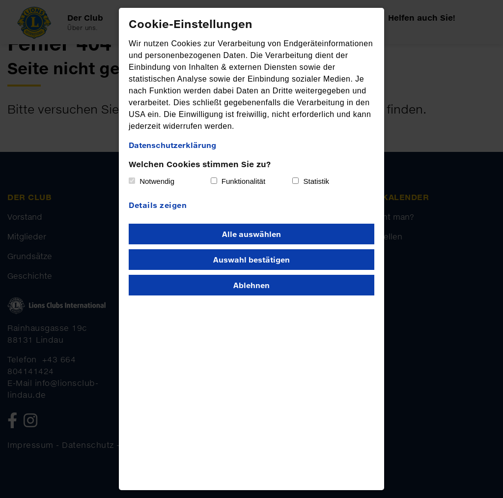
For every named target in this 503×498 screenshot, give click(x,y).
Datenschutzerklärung (172, 145)
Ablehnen (251, 285)
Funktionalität (243, 181)
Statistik (317, 181)
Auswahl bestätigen (251, 259)
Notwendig (157, 181)
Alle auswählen (251, 234)
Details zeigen (158, 205)
